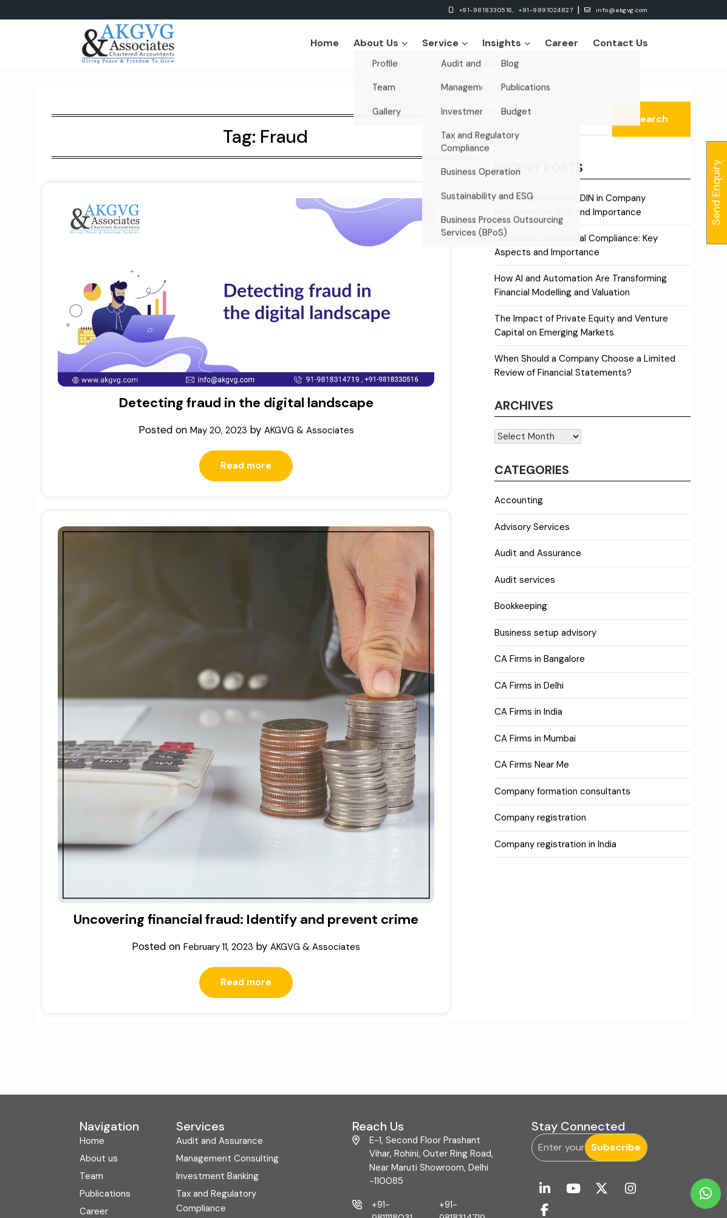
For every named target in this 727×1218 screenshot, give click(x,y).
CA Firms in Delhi (529, 692)
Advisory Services (532, 534)
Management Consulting (227, 1020)
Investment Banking (217, 1037)
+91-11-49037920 (462, 1103)
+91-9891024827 (515, 9)
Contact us (104, 1108)
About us (99, 1020)
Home (324, 46)
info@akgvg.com (605, 9)
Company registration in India (555, 851)
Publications (105, 1055)
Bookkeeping (520, 613)
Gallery (94, 1090)
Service (445, 46)
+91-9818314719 (462, 1073)
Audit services (524, 586)
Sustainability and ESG (222, 1105)
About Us (380, 46)
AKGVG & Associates (150, 368)
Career (561, 46)
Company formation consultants (562, 798)
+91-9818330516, (440, 9)
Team (91, 1037)
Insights (506, 46)
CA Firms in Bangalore (539, 665)
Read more (143, 405)
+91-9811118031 (392, 1073)
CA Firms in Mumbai (535, 745)
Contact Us (620, 46)
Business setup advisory (545, 639)
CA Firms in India (528, 718)
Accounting (518, 507)
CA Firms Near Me (531, 771)
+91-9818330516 (397, 1103)
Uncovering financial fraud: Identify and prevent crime (360, 412)
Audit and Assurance (537, 560)
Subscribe (616, 1008)
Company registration (540, 824)
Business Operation (217, 1087)
